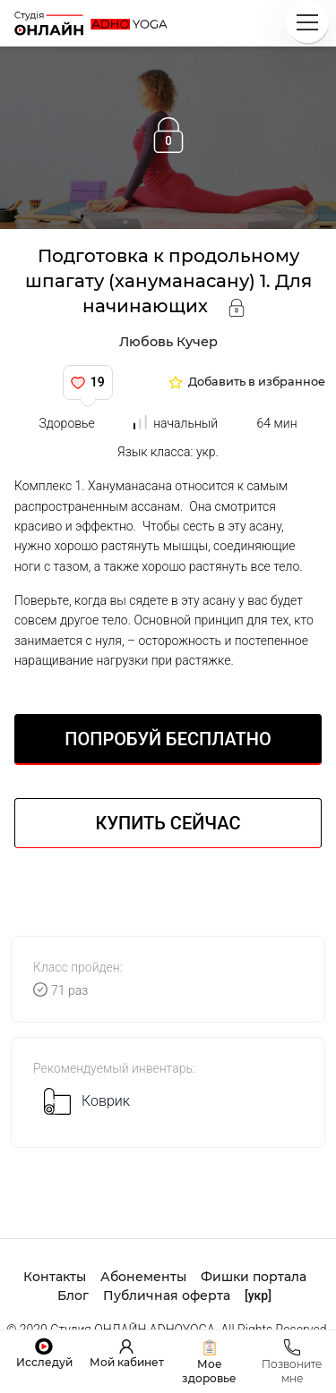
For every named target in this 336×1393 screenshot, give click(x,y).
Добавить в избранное (256, 382)
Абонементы (143, 1277)
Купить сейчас (168, 823)
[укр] (258, 1295)
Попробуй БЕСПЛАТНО (168, 739)
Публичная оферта (166, 1295)
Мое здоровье (209, 1371)
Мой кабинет (127, 1362)
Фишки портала (253, 1277)
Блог (73, 1295)
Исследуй (44, 1362)
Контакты (54, 1277)
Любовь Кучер (168, 342)
